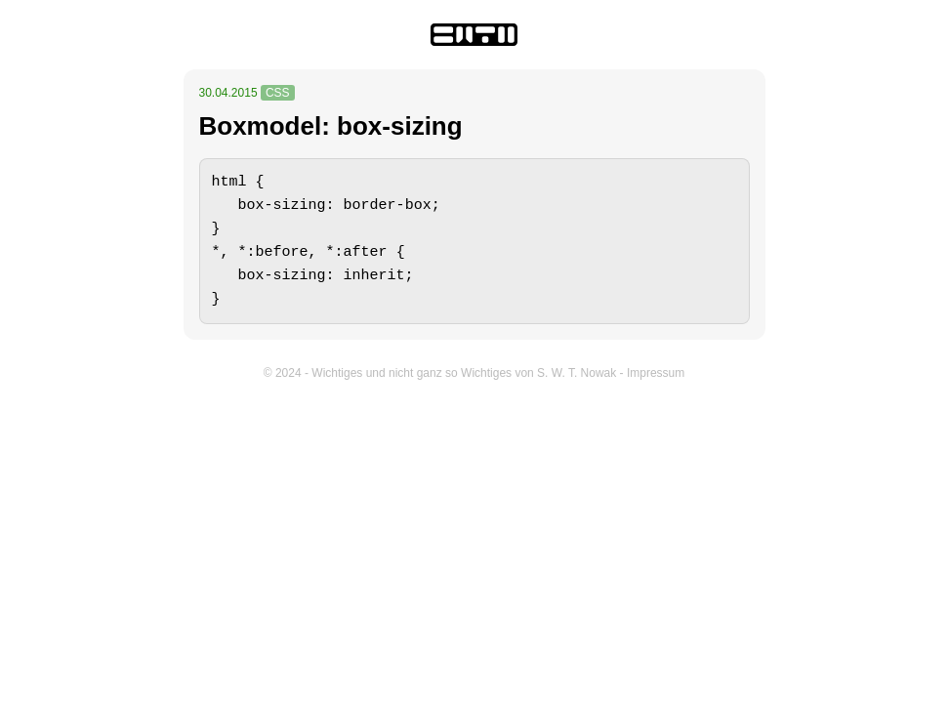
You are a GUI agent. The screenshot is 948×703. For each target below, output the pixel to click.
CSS (278, 93)
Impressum (655, 373)
